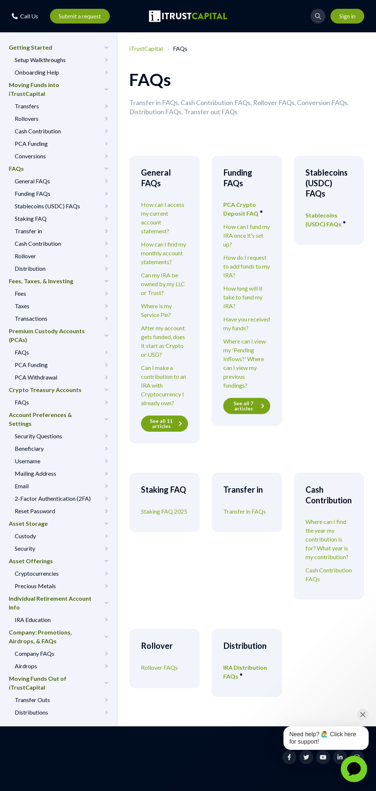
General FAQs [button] (32, 180)
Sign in (347, 15)
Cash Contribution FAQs (329, 574)
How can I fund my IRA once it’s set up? (246, 235)
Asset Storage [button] (28, 523)
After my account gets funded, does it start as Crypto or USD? (163, 341)
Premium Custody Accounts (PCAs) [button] (47, 335)
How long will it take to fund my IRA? (243, 297)
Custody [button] (25, 535)
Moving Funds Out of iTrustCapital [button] (37, 683)
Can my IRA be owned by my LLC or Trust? (163, 284)
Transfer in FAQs (244, 511)
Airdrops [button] (26, 665)
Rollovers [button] (27, 118)
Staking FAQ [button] (31, 218)
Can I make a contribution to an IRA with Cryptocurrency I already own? (163, 385)
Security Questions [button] (38, 435)
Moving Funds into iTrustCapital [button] (34, 89)
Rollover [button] (25, 255)
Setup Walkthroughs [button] (40, 59)
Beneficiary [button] (29, 448)
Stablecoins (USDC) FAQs (324, 219)
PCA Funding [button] (31, 143)
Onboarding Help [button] (37, 72)
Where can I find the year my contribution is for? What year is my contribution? (327, 539)
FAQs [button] (16, 168)
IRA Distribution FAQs (245, 672)
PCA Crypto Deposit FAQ (241, 209)
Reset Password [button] (35, 510)
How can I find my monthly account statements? (163, 253)
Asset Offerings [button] (31, 560)
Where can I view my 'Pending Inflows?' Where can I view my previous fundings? (244, 363)
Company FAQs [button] (34, 653)
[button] (25, 15)
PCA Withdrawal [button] (36, 377)
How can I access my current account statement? (162, 217)
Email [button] (22, 485)
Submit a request (80, 15)
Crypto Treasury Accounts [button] (45, 389)
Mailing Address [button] (35, 473)
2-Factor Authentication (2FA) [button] (53, 498)
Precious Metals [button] (35, 585)
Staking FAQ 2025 (164, 511)
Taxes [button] (22, 305)
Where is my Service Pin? (156, 310)
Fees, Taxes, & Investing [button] (41, 280)
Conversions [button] (30, 155)
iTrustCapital (146, 48)
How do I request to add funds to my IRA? (246, 266)
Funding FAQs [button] (32, 193)
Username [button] (27, 460)
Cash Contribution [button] (38, 130)
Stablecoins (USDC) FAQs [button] (47, 205)
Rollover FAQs (159, 667)
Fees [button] (20, 293)
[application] (354, 769)
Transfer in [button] (28, 230)
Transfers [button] (27, 106)
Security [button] (25, 548)
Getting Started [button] (30, 47)
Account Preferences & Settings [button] (40, 419)
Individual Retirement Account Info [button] (50, 603)
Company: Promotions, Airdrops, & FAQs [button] (40, 636)
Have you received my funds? (246, 323)
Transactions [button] (31, 318)
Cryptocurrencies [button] (37, 573)
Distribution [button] (30, 268)
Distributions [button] (31, 712)
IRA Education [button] (33, 619)
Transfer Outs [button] (32, 699)
